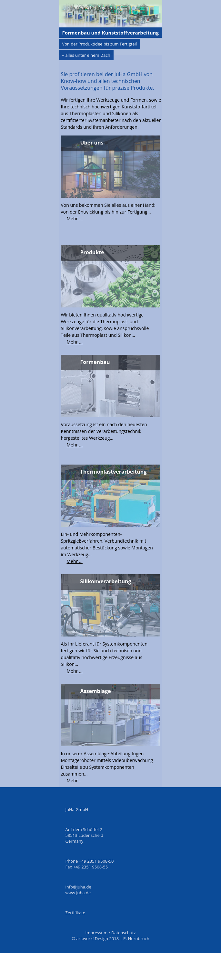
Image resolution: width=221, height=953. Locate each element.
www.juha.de (78, 893)
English (105, 8)
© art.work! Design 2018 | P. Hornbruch (110, 938)
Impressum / (98, 933)
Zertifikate (75, 913)
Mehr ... (75, 219)
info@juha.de (78, 887)
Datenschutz (123, 933)
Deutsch (85, 8)
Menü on (68, 7)
